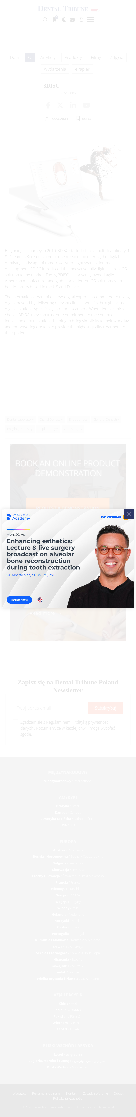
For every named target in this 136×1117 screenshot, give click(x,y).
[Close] (129, 514)
